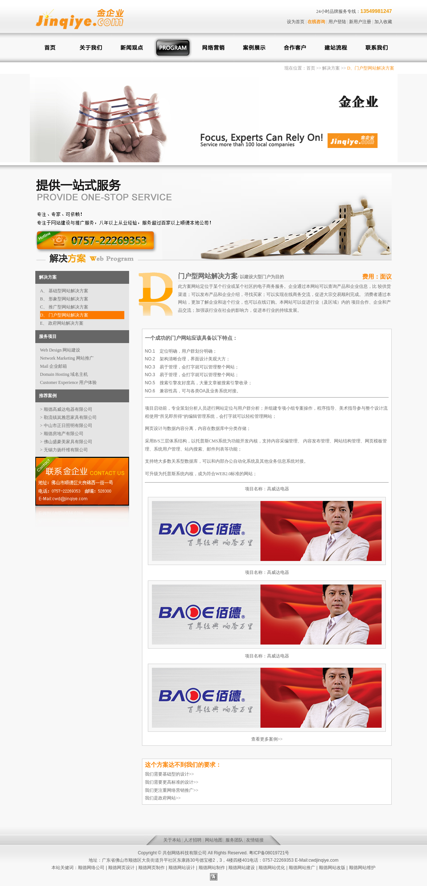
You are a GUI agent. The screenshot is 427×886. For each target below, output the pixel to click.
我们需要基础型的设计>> (169, 774)
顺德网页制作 (151, 867)
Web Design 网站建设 (60, 350)
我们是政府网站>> (163, 798)
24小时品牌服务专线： (338, 11)
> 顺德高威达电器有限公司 (66, 409)
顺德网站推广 (302, 867)
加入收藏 (383, 21)
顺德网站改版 (332, 867)
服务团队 (234, 840)
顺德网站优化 (272, 867)
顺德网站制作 (212, 867)
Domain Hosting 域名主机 (64, 374)
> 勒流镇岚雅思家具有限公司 (68, 417)
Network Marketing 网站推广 (67, 358)
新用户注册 (360, 21)
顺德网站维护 (362, 867)
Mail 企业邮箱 (53, 366)
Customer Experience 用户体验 (68, 382)
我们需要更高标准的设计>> (172, 782)
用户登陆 (337, 21)
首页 (310, 68)
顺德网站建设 (241, 867)
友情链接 (255, 840)
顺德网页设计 (121, 867)
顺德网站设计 (181, 867)
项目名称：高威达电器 (267, 488)
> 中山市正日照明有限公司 (66, 425)
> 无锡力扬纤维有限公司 (64, 449)
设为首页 (296, 21)
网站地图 (214, 840)
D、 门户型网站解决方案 (64, 315)
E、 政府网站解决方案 (61, 323)
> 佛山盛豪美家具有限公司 (66, 441)
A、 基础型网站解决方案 (64, 290)
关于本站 (172, 840)
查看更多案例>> (267, 739)
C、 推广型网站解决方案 (64, 307)
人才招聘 (193, 840)
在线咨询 (316, 21)
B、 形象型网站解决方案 (64, 298)
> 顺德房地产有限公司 (61, 433)
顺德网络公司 (91, 867)
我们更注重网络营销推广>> (172, 790)
